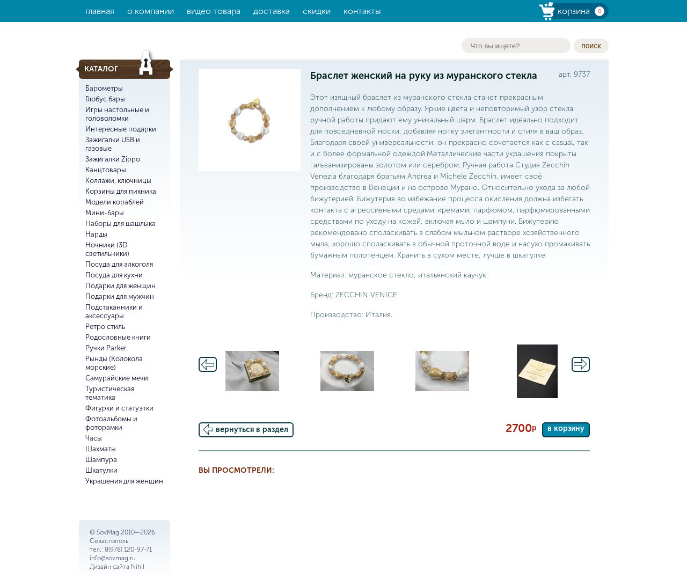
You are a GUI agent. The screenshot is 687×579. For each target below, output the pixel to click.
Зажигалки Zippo (112, 159)
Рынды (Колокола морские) (114, 363)
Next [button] (581, 364)
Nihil (137, 566)
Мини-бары (104, 213)
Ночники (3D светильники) (107, 249)
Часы (93, 438)
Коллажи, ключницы (118, 181)
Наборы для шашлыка (120, 223)
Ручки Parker (106, 348)
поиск (591, 45)
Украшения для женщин (124, 481)
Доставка (271, 11)
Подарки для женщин (120, 286)
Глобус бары (105, 99)
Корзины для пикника (120, 191)
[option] (252, 371)
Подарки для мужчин (119, 296)
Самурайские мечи (116, 378)
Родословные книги (118, 337)
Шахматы (100, 449)
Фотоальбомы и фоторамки (111, 423)
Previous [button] (208, 364)
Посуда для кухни (114, 275)
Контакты (362, 11)
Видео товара (213, 11)
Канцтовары (105, 170)
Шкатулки (101, 470)
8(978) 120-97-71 (128, 549)
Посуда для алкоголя (119, 264)
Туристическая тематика (109, 393)
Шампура (101, 460)
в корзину (565, 428)
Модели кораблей (114, 202)
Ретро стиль (105, 327)
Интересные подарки (120, 129)
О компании (150, 11)
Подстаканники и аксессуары (114, 311)
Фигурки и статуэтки (119, 408)
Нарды (96, 234)
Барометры (104, 88)
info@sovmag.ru (113, 558)
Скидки (317, 11)
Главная (99, 11)
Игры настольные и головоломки (117, 114)
